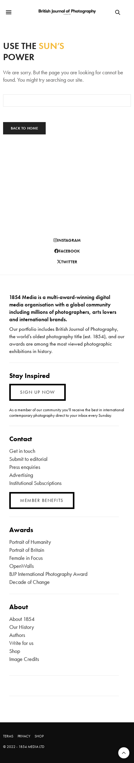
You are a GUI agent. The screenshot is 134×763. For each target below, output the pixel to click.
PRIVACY (24, 736)
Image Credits (24, 658)
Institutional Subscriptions (35, 482)
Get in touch (22, 450)
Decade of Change (29, 581)
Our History (21, 626)
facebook (67, 251)
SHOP (39, 736)
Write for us (21, 642)
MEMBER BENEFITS (42, 500)
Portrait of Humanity (30, 541)
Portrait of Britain (26, 549)
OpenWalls (21, 565)
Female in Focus (26, 557)
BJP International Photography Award (48, 573)
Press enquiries (24, 466)
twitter (67, 262)
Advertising (21, 474)
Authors (17, 634)
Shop (14, 650)
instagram (67, 240)
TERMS (8, 736)
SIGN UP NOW (37, 392)
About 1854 (22, 618)
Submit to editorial (28, 458)
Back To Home (24, 128)
